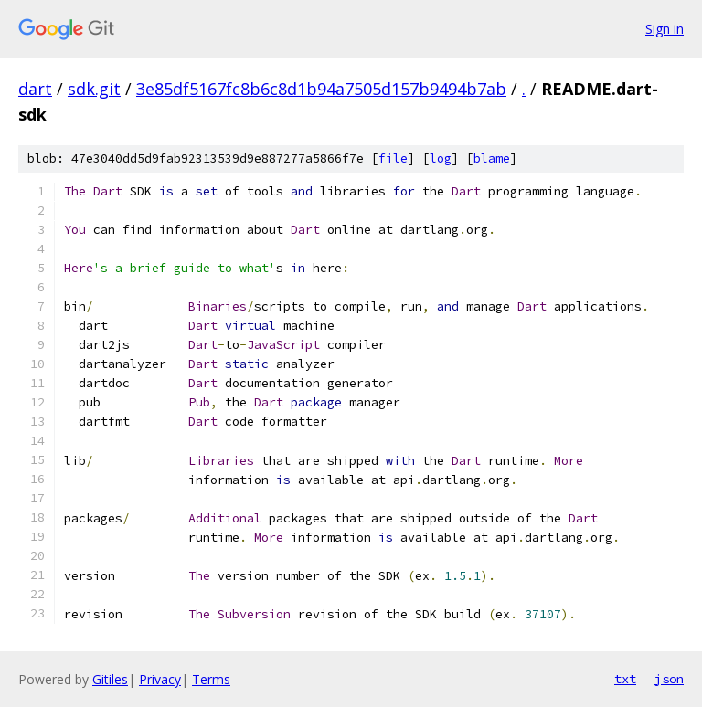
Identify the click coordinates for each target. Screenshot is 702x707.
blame (491, 158)
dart (35, 89)
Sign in (664, 28)
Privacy (160, 679)
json (669, 678)
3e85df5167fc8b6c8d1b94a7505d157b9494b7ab (321, 89)
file (393, 158)
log (441, 158)
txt (625, 678)
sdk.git (94, 89)
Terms (211, 679)
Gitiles (110, 679)
